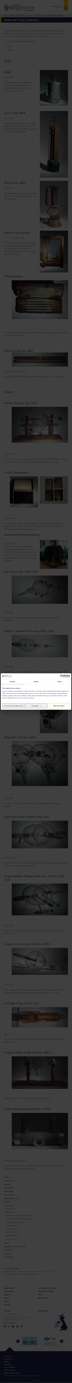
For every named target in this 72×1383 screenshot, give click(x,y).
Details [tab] (36, 681)
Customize (36, 706)
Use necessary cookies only (13, 706)
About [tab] (59, 681)
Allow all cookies (58, 706)
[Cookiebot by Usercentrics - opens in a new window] (61, 676)
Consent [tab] (12, 681)
